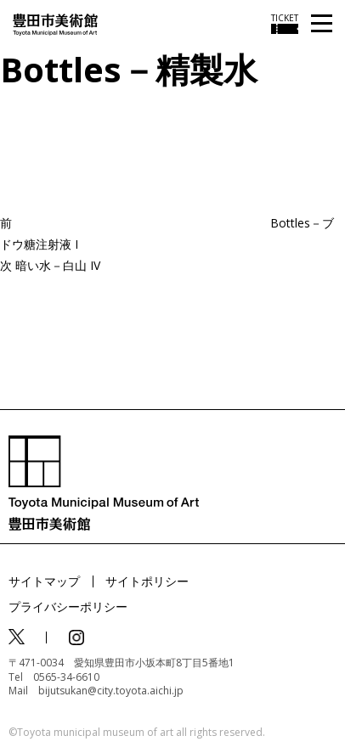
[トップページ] (55, 23)
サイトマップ (44, 581)
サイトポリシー (147, 581)
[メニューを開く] (321, 24)
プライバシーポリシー (67, 606)
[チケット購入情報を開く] (284, 24)
